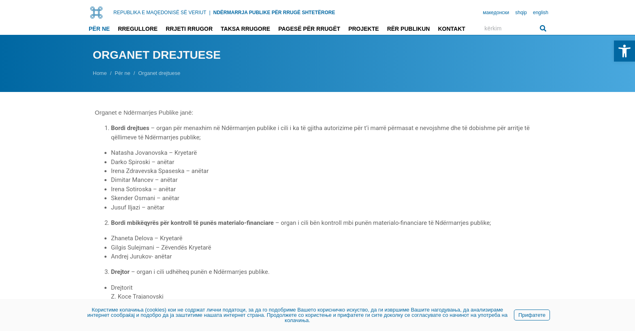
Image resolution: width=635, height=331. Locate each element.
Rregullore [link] (138, 29)
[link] (624, 51)
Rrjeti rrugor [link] (189, 29)
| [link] (209, 12)
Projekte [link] (363, 29)
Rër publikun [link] (408, 29)
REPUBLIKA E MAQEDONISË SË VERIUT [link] (159, 12)
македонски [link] (496, 12)
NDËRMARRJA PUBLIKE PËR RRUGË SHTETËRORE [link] (274, 12)
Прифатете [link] (532, 315)
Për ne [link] (99, 29)
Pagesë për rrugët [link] (309, 29)
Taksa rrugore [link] (245, 29)
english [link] (540, 12)
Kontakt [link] (451, 29)
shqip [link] (521, 12)
